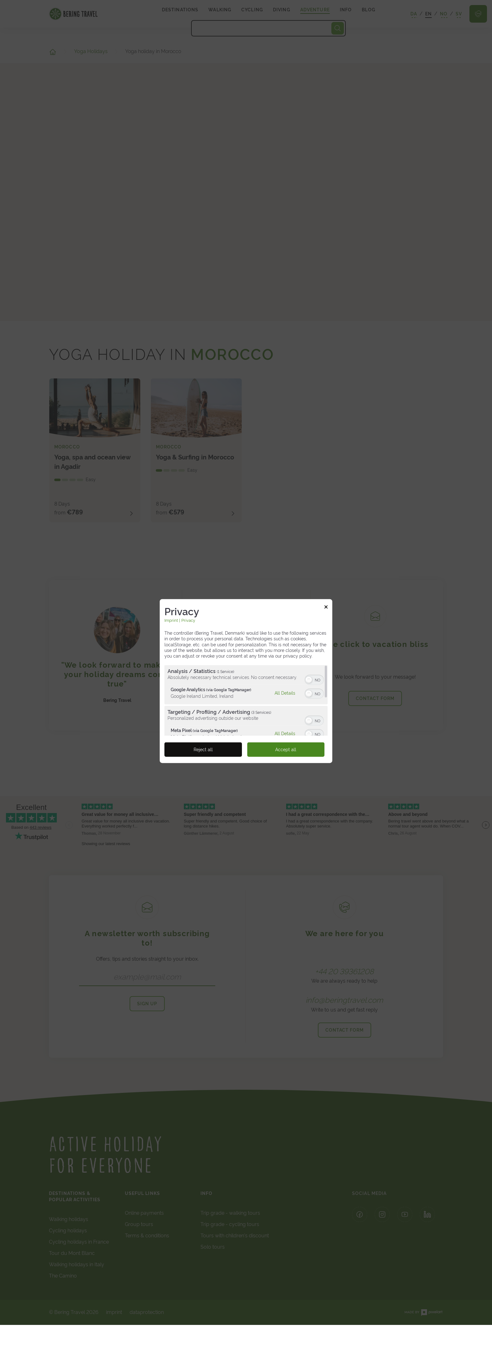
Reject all (203, 749)
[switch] (314, 679)
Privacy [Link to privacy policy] (188, 620)
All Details (285, 692)
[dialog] (246, 681)
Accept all (285, 749)
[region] (246, 700)
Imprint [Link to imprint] (171, 620)
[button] (309, 680)
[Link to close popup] (326, 607)
